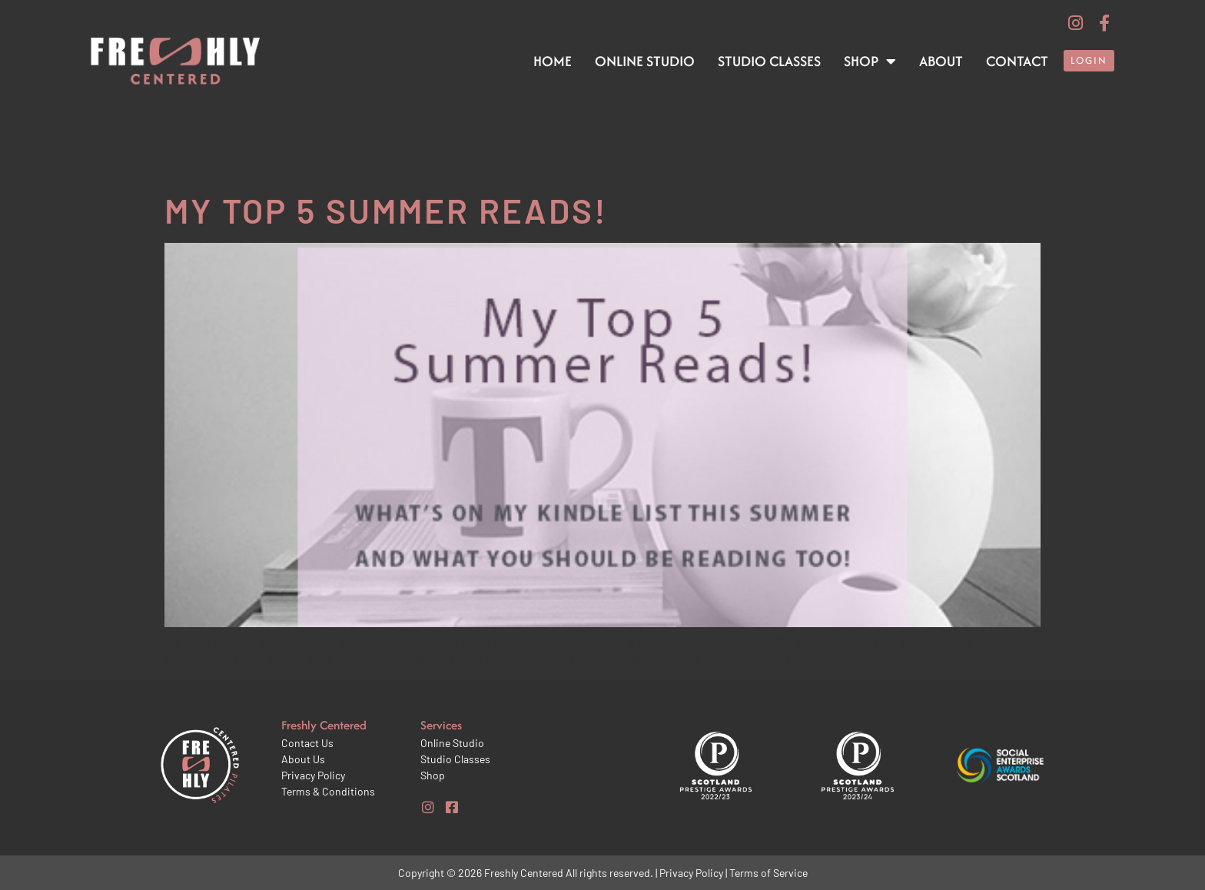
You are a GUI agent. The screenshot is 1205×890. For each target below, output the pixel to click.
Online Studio (645, 61)
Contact (1017, 61)
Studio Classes (769, 61)
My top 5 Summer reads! (386, 210)
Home (552, 61)
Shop (870, 61)
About (941, 61)
